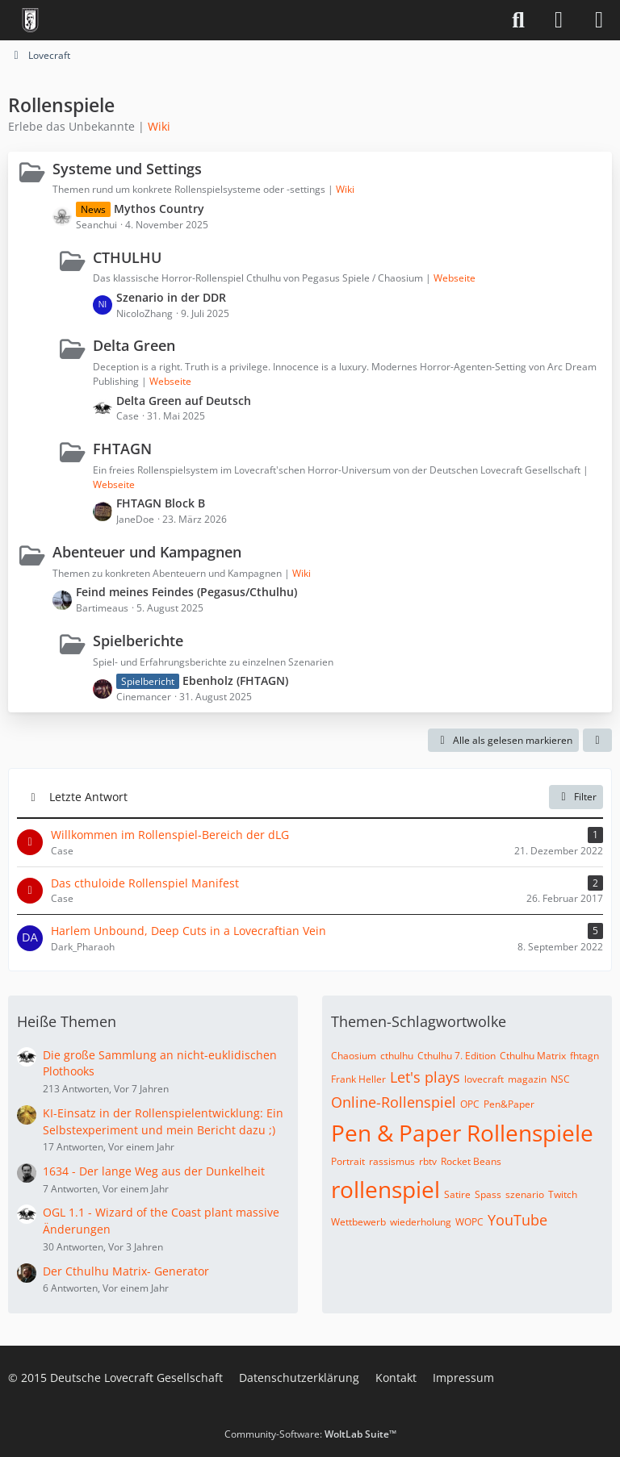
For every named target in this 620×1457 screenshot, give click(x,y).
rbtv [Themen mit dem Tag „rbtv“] (428, 1161)
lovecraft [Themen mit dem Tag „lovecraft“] (484, 1079)
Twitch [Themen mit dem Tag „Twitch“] (562, 1194)
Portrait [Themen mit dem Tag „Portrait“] (348, 1161)
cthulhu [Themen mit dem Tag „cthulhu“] (396, 1055)
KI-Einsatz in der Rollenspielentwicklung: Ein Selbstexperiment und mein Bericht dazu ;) (163, 1121)
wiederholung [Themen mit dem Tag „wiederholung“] (420, 1222)
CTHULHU (127, 257)
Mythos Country (159, 208)
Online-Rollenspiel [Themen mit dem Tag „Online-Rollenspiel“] (393, 1102)
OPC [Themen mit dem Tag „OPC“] (470, 1104)
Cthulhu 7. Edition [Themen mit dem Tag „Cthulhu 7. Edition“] (456, 1055)
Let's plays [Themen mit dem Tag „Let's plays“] (425, 1077)
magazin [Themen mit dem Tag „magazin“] (527, 1079)
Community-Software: (310, 1434)
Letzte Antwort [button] (88, 796)
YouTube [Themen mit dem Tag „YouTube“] (517, 1219)
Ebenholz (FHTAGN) (235, 680)
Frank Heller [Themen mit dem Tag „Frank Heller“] (358, 1079)
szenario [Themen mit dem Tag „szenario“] (524, 1194)
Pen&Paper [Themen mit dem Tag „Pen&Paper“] (509, 1104)
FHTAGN (122, 448)
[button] (597, 740)
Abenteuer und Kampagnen (146, 552)
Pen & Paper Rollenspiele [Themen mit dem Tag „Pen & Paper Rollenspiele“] (462, 1132)
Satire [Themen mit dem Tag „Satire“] (457, 1194)
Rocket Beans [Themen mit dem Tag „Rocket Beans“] (471, 1161)
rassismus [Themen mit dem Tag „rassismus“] (392, 1161)
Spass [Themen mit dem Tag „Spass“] (488, 1194)
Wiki (159, 126)
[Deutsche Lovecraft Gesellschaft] (30, 20)
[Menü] (599, 20)
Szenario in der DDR (171, 297)
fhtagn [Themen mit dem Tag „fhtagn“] (584, 1055)
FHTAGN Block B (160, 503)
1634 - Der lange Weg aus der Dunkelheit (154, 1171)
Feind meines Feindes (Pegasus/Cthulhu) (186, 591)
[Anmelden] (558, 20)
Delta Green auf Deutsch (183, 400)
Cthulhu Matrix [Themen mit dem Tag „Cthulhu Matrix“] (533, 1055)
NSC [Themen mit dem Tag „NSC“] (560, 1079)
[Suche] (518, 20)
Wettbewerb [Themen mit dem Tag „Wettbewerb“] (358, 1222)
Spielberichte (138, 640)
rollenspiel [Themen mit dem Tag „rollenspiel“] (385, 1189)
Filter (576, 797)
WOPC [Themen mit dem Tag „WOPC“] (469, 1222)
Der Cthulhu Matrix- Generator (126, 1271)
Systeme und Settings (127, 168)
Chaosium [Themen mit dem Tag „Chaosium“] (353, 1055)
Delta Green (134, 345)
